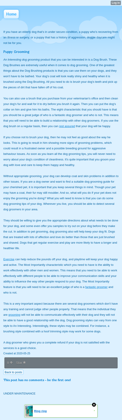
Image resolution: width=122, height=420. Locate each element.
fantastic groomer (96, 287)
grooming (14, 314)
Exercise (8, 259)
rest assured (67, 126)
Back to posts (13, 372)
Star (21, 363)
